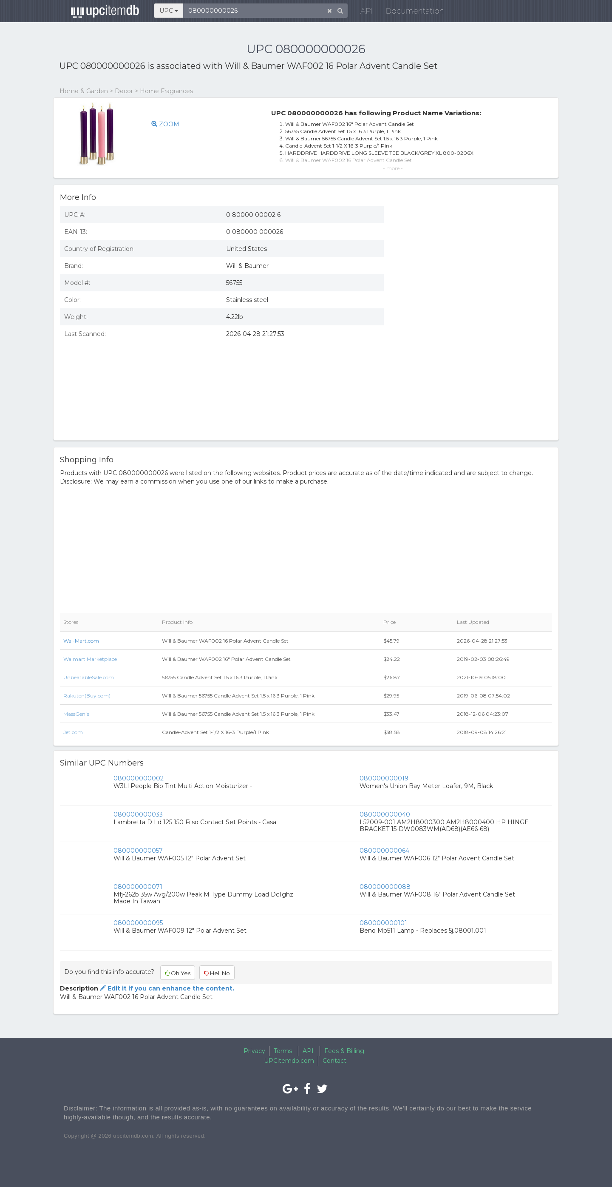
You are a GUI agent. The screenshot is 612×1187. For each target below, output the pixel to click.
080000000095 (138, 923)
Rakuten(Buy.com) (86, 695)
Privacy (254, 1051)
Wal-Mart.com (81, 641)
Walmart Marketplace (90, 659)
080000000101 (383, 923)
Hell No (217, 973)
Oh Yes (177, 973)
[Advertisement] (474, 372)
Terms (283, 1051)
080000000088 (385, 887)
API (361, 12)
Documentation (410, 12)
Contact (334, 1061)
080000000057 (138, 850)
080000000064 (384, 850)
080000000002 (138, 778)
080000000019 (384, 778)
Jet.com (73, 732)
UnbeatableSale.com (88, 677)
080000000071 (137, 887)
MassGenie (76, 714)
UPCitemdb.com (289, 1061)
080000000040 (385, 814)
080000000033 (138, 814)
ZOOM (165, 124)
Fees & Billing (344, 1051)
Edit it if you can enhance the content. (166, 988)
